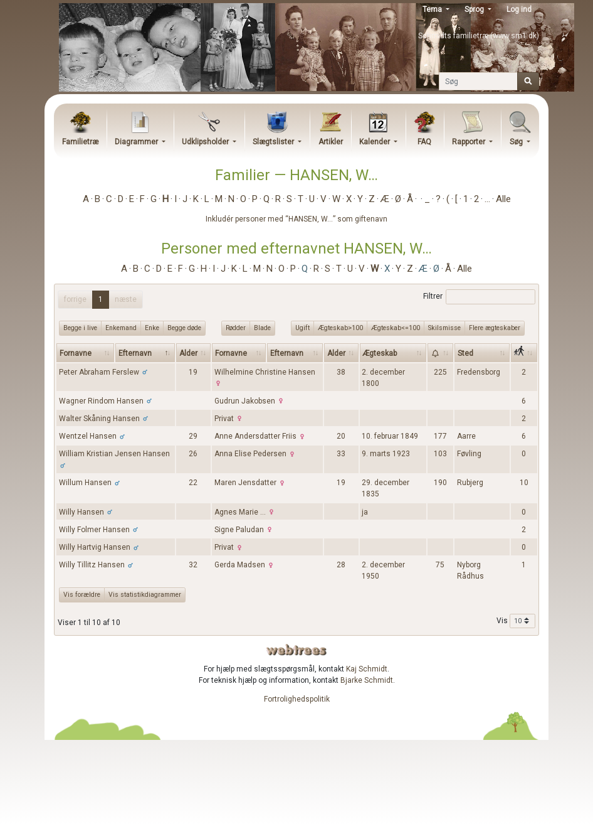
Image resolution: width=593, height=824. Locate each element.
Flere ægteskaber (494, 327)
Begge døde (184, 327)
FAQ (424, 141)
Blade (262, 327)
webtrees (296, 649)
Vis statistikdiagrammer (144, 595)
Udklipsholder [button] (206, 141)
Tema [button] (433, 9)
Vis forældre (81, 595)
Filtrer (479, 296)
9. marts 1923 (386, 453)
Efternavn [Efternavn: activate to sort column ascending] (286, 353)
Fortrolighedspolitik (297, 699)
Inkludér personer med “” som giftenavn (296, 219)
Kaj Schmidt (366, 669)
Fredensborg (478, 372)
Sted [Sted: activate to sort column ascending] (465, 353)
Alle (503, 199)
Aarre (466, 436)
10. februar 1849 (390, 436)
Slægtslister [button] (274, 141)
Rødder (236, 327)
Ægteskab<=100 (395, 327)
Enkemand (121, 327)
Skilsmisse (444, 327)
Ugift (302, 327)
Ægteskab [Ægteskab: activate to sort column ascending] (379, 353)
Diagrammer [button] (137, 141)
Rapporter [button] (469, 141)
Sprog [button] (475, 9)
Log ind (519, 9)
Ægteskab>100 (340, 327)
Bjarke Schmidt (366, 680)
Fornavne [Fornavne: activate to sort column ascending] (76, 353)
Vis (515, 621)
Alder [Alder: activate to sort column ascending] (188, 353)
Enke (152, 327)
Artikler (330, 141)
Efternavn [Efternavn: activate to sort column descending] (135, 353)
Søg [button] (517, 141)
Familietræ (80, 141)
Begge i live (80, 327)
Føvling (469, 453)
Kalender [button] (375, 141)
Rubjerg (470, 482)
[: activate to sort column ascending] (440, 352)
